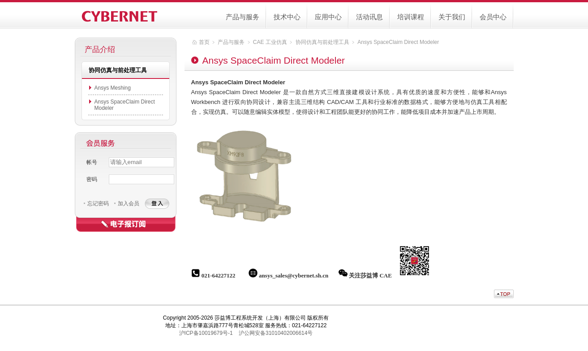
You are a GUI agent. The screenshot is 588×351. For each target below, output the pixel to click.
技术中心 (287, 17)
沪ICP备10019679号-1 (206, 333)
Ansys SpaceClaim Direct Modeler (398, 42)
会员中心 (493, 17)
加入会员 (128, 203)
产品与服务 (242, 17)
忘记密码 (98, 203)
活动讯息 (369, 17)
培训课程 (410, 17)
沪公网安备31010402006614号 (276, 333)
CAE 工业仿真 (270, 42)
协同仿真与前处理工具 (322, 42)
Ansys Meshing (112, 88)
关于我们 (451, 17)
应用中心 (328, 17)
